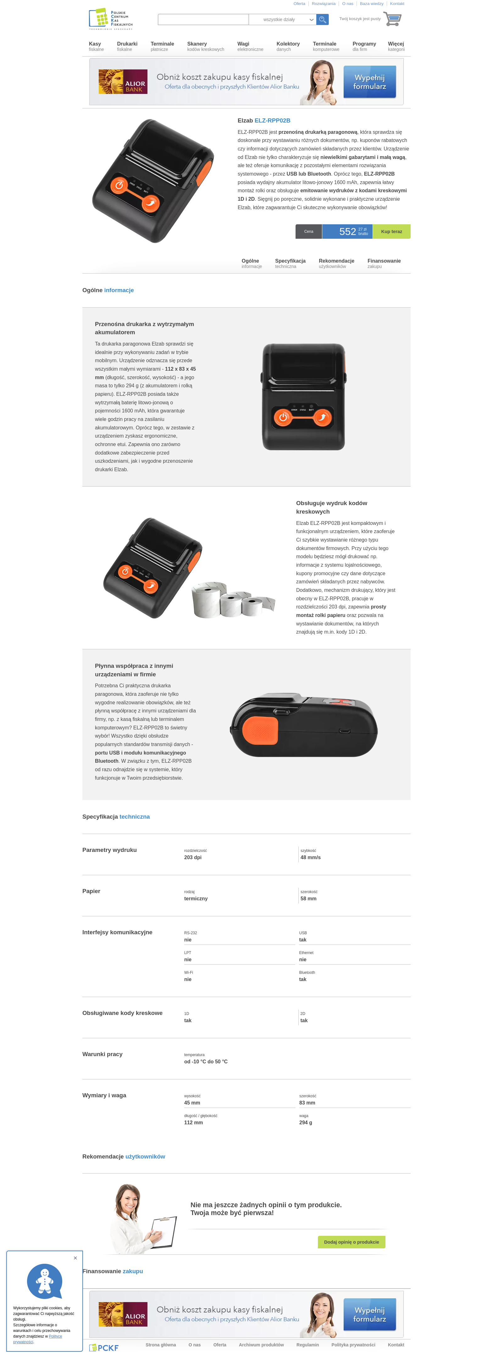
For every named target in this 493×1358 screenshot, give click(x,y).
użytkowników (336, 263)
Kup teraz (391, 231)
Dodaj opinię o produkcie (351, 1242)
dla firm (364, 46)
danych (288, 46)
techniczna (290, 263)
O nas (347, 3)
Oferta (299, 3)
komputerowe (326, 46)
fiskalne (96, 46)
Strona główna (161, 1344)
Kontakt (397, 3)
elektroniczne (250, 46)
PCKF (104, 1347)
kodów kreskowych (205, 46)
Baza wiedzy (372, 3)
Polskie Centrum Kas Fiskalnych (111, 19)
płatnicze (162, 46)
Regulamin (307, 1344)
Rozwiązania (324, 3)
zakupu (384, 263)
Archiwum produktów (261, 1344)
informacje (252, 263)
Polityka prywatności (353, 1344)
